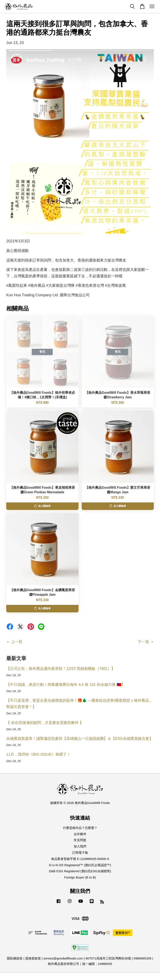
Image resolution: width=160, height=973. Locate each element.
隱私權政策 (14, 958)
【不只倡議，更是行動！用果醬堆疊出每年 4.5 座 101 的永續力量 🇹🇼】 (65, 685)
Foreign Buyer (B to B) (80, 877)
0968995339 (142, 958)
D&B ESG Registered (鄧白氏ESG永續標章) (80, 871)
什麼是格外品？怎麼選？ (80, 828)
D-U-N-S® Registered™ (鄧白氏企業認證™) (80, 865)
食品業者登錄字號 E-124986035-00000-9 (80, 859)
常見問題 (80, 840)
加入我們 (80, 846)
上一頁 (16, 642)
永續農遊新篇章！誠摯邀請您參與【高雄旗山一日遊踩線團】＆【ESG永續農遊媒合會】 (79, 738)
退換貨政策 (33, 958)
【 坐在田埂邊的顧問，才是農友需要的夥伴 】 (44, 723)
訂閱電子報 (80, 852)
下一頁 (143, 642)
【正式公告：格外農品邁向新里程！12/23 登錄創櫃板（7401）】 (60, 669)
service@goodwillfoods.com (63, 958)
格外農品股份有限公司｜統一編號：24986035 (80, 964)
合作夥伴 (80, 834)
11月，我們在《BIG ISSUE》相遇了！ (38, 754)
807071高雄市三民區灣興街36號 (108, 958)
